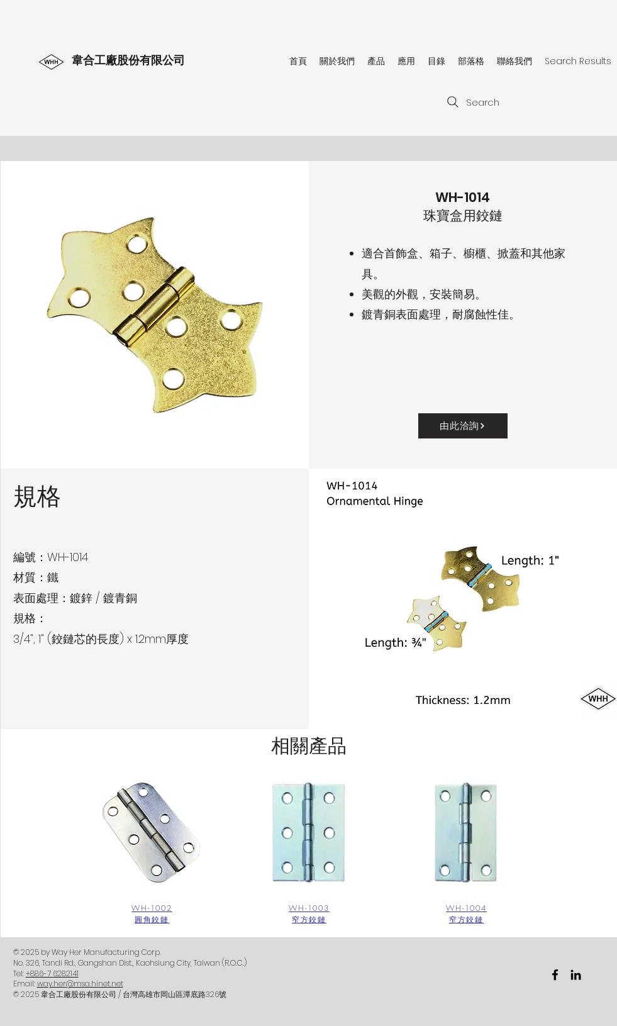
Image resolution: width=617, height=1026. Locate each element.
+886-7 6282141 (52, 973)
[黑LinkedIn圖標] (576, 974)
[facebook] (555, 974)
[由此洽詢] (463, 425)
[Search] (472, 102)
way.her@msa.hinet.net (80, 983)
